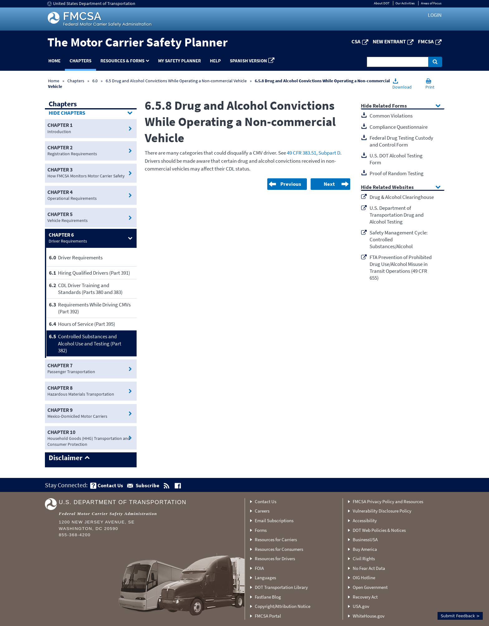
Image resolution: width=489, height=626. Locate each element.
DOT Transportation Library (281, 587)
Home (54, 61)
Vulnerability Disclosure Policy (382, 511)
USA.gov (361, 606)
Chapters (80, 61)
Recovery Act (365, 597)
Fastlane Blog (268, 597)
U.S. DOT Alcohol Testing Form (396, 159)
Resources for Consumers (279, 549)
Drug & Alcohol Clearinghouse (402, 197)
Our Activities (405, 3)
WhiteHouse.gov (369, 616)
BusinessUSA (365, 539)
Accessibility (365, 520)
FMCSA (426, 41)
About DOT (382, 3)
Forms (261, 530)
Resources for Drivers (275, 558)
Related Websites (393, 187)
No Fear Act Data (369, 568)
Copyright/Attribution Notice (282, 606)
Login (435, 15)
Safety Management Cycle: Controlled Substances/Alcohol (399, 239)
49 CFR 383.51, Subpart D (313, 152)
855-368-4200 (75, 534)
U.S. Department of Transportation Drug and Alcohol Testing (397, 215)
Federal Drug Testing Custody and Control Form (401, 141)
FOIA (259, 568)
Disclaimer (65, 458)
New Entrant (389, 41)
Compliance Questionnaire (399, 126)
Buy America (365, 549)
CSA (356, 41)
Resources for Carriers (276, 539)
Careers (262, 511)
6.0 (95, 81)
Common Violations (391, 115)
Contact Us (265, 501)
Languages (265, 577)
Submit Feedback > (460, 616)
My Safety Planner (179, 61)
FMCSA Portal (268, 616)
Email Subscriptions (274, 520)
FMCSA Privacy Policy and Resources (388, 501)
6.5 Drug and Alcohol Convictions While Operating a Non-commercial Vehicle (176, 81)
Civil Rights (364, 558)
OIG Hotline (364, 577)
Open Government (370, 587)
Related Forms (390, 106)
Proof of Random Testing (397, 173)
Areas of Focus (431, 3)
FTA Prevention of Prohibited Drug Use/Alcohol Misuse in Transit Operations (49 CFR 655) (401, 267)
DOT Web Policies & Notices (379, 530)
